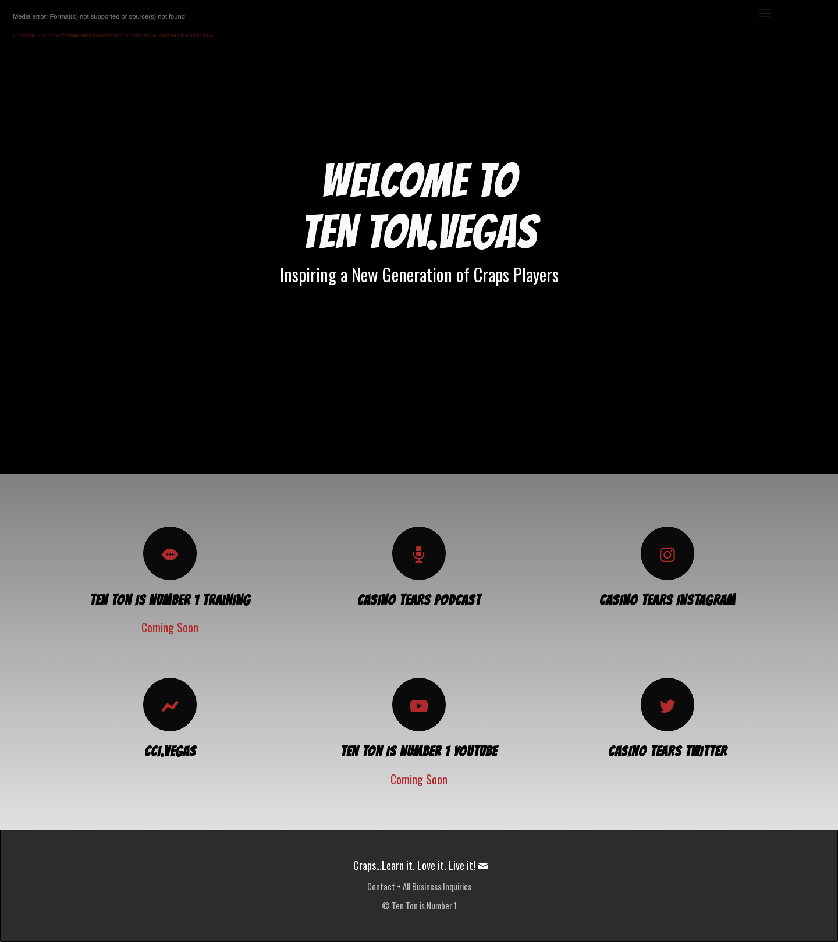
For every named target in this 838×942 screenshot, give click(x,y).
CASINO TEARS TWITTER (667, 751)
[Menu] (765, 13)
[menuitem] (765, 13)
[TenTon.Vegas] (80, 13)
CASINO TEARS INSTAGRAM (667, 600)
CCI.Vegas (170, 751)
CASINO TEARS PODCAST (419, 600)
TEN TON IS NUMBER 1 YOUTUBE (418, 751)
